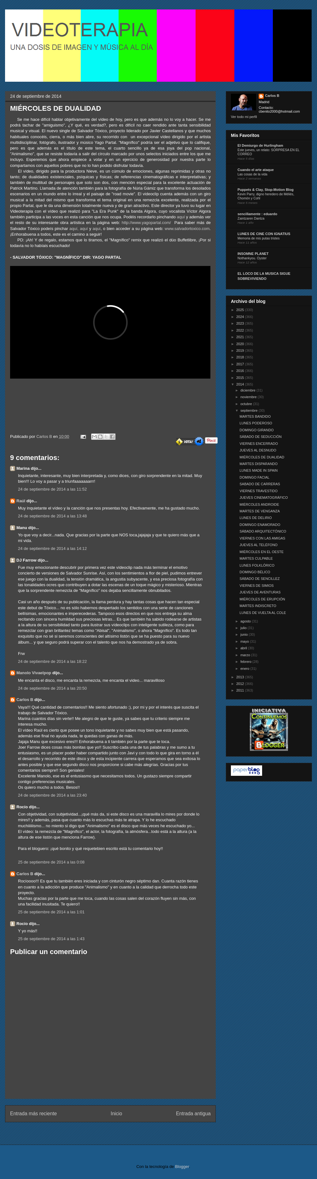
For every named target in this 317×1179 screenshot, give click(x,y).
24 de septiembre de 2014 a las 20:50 (52, 688)
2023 (240, 323)
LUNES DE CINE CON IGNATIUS (264, 234)
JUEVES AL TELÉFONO (258, 545)
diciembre (248, 390)
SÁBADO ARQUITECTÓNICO (262, 531)
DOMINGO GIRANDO (256, 430)
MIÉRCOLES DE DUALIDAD (261, 457)
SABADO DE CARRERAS (259, 484)
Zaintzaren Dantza (251, 218)
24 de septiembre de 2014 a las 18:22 (52, 661)
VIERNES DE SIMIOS (256, 585)
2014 (240, 384)
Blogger (182, 1166)
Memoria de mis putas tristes (258, 238)
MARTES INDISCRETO (257, 606)
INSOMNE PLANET (253, 254)
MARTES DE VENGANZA (259, 511)
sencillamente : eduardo (257, 214)
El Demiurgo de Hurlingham (260, 145)
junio (244, 634)
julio (244, 628)
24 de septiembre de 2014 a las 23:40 (52, 795)
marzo (245, 655)
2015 (240, 378)
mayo (245, 641)
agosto (246, 621)
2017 (240, 364)
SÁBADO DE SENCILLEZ (259, 579)
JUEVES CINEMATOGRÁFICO (263, 497)
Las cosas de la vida (252, 174)
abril (244, 648)
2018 (240, 357)
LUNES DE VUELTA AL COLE (262, 613)
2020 (240, 344)
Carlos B (44, 436)
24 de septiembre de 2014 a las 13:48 (52, 516)
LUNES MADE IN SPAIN (258, 470)
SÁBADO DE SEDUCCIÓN (260, 437)
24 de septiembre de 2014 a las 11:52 (52, 489)
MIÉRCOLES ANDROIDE (259, 504)
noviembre (248, 397)
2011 (240, 690)
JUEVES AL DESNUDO (257, 450)
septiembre (249, 410)
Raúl (20, 500)
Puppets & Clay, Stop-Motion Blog (266, 190)
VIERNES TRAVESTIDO (258, 491)
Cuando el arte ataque (256, 170)
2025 (240, 310)
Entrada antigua (193, 1113)
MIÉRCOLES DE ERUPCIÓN (262, 599)
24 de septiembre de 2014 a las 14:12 (52, 548)
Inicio (116, 1113)
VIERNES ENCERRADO (258, 443)
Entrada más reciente (33, 1113)
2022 (240, 330)
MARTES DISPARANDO (258, 464)
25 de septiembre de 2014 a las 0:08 (51, 862)
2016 (240, 371)
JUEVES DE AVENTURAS (259, 592)
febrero (246, 661)
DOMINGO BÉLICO (254, 572)
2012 (240, 684)
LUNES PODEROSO (255, 423)
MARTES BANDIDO (255, 416)
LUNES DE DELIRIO (255, 518)
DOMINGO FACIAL (254, 477)
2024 (240, 317)
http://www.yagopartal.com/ (146, 222)
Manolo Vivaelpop (33, 672)
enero (245, 668)
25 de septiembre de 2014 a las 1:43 (51, 938)
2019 (240, 350)
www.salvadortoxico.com (187, 228)
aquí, (74, 228)
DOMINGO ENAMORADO (259, 525)
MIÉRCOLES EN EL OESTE (261, 552)
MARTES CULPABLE (256, 558)
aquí (181, 217)
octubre (246, 404)
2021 (240, 337)
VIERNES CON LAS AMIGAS (262, 538)
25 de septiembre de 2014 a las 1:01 (51, 912)
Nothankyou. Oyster (252, 258)
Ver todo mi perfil (244, 117)
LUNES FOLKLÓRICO (256, 565)
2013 (240, 677)
